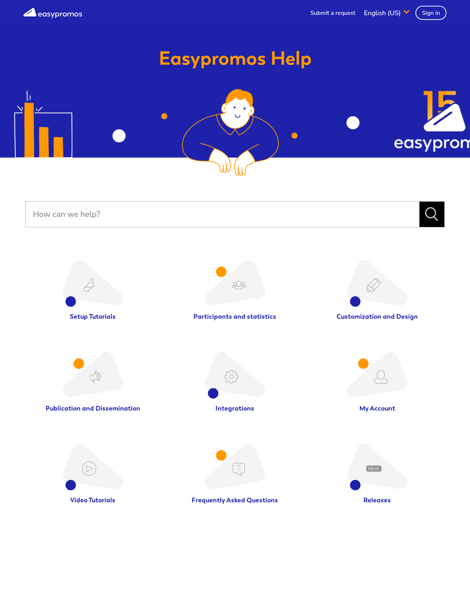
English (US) (383, 12)
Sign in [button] (431, 13)
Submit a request (333, 13)
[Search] (222, 214)
